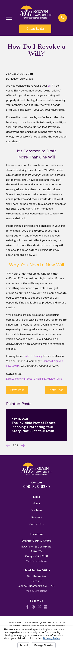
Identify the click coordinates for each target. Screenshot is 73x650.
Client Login (35, 28)
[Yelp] (33, 607)
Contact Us (36, 524)
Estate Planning (15, 378)
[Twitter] (39, 607)
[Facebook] (27, 607)
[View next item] (23, 446)
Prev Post (17, 389)
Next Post (56, 389)
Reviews (36, 517)
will (50, 85)
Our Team (37, 510)
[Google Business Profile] (45, 607)
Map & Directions (36, 561)
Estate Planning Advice (41, 378)
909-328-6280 (36, 487)
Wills (59, 378)
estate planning (33, 356)
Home (36, 503)
